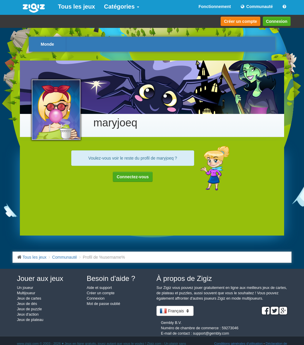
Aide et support (99, 288)
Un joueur (25, 288)
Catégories (121, 6)
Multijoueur (26, 293)
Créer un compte (240, 21)
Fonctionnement (215, 6)
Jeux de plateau (30, 320)
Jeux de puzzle (29, 309)
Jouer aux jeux (40, 278)
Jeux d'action (28, 314)
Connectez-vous (133, 176)
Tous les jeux (76, 6)
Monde (47, 44)
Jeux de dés (27, 304)
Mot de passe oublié (103, 304)
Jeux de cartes (29, 298)
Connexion (276, 21)
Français (175, 310)
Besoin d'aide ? (111, 278)
